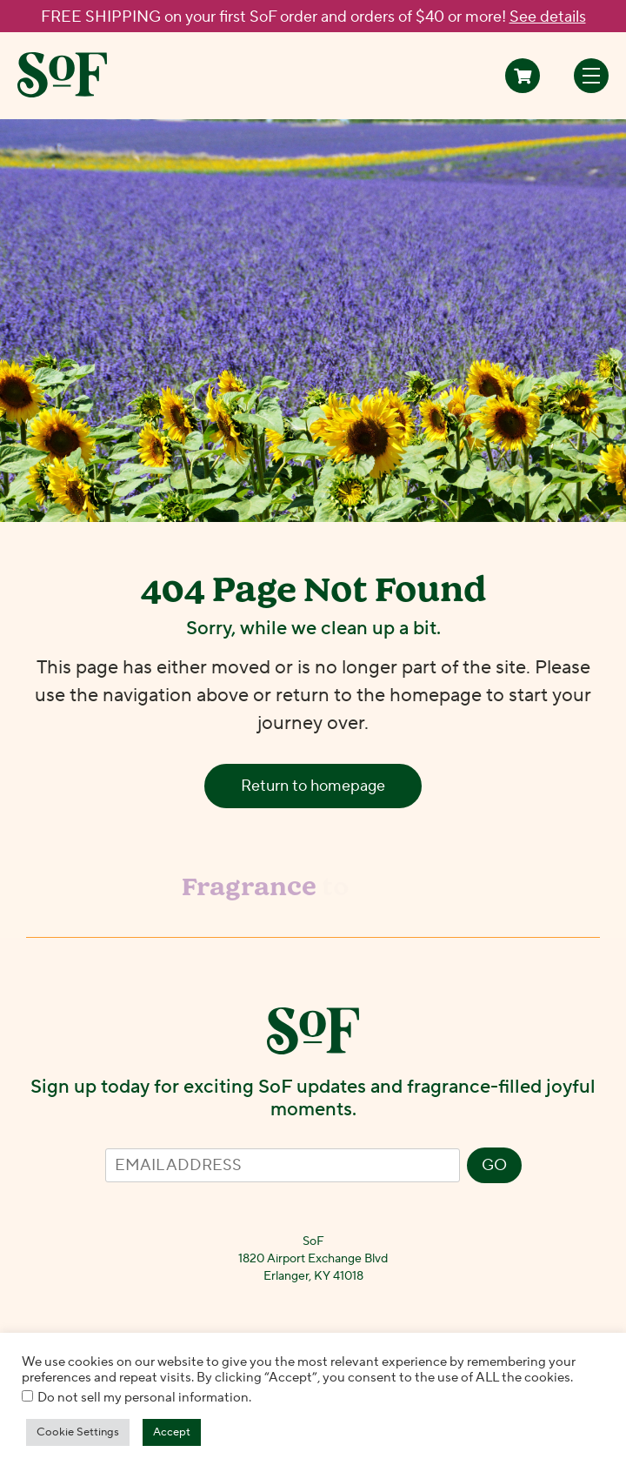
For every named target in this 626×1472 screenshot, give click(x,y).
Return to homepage (313, 786)
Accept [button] (171, 1432)
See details (547, 17)
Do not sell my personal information (143, 1397)
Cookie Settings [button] (78, 1432)
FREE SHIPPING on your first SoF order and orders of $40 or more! (313, 17)
